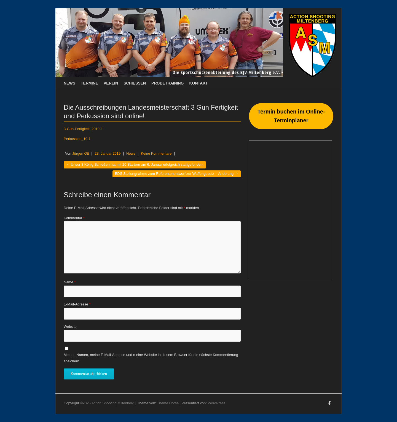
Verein (111, 83)
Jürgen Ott (80, 153)
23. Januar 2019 (107, 153)
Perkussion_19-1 (77, 139)
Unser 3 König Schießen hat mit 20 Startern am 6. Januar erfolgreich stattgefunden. (134, 164)
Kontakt (198, 83)
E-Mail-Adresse (77, 304)
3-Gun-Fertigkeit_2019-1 (83, 129)
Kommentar (74, 218)
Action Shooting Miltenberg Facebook (329, 404)
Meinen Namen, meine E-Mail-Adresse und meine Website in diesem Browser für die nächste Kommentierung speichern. (151, 358)
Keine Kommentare (156, 153)
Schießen (135, 83)
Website (70, 327)
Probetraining (167, 83)
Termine (89, 83)
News (69, 83)
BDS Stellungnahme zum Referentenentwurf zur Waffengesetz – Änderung (176, 174)
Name (70, 282)
